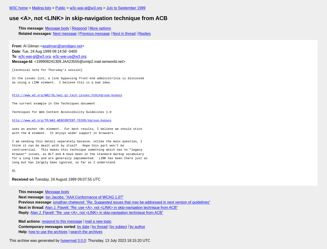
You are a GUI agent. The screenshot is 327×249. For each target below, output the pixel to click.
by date (83, 227)
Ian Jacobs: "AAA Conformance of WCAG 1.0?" (85, 197)
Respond (79, 28)
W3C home (18, 8)
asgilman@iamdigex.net (62, 46)
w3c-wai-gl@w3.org (86, 8)
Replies (144, 34)
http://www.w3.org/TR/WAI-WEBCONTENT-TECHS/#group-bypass (61, 120)
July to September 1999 (125, 8)
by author (137, 227)
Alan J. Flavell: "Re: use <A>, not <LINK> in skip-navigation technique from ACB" (111, 208)
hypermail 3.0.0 (73, 241)
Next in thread (124, 34)
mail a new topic (98, 221)
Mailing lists (41, 8)
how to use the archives (48, 232)
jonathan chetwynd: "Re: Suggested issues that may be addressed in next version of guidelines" (131, 202)
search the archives (86, 232)
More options (100, 28)
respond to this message (62, 221)
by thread (100, 227)
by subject (118, 227)
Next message (65, 34)
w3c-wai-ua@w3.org (69, 56)
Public (60, 8)
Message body (57, 28)
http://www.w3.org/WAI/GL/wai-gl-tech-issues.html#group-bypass (67, 95)
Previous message (94, 34)
